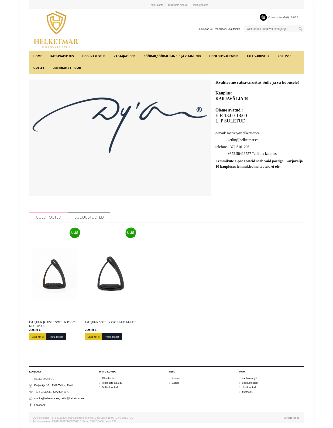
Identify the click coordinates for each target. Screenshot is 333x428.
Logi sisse (203, 29)
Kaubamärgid (249, 378)
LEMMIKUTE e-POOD (67, 68)
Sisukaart (247, 391)
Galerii (175, 382)
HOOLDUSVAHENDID (223, 56)
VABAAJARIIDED (124, 56)
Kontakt (176, 378)
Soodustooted (89, 217)
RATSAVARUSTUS (62, 56)
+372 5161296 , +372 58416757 (52, 391)
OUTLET (38, 68)
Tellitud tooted (201, 4)
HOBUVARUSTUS (93, 56)
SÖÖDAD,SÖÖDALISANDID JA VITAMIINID (172, 56)
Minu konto (157, 4)
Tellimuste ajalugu (178, 4)
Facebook (39, 405)
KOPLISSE (284, 56)
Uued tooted (48, 217)
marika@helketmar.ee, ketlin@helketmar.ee (59, 398)
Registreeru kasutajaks (227, 29)
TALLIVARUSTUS (258, 56)
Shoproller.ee (291, 417)
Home (37, 56)
